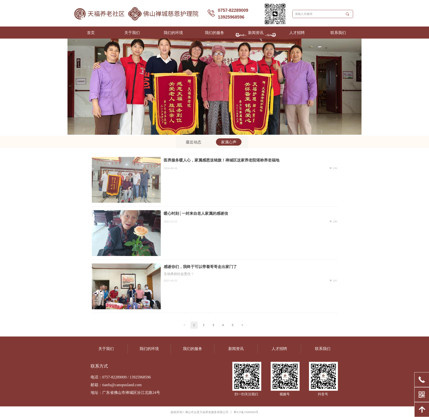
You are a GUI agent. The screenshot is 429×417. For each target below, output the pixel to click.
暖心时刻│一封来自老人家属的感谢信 (196, 213)
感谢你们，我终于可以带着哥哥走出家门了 (200, 267)
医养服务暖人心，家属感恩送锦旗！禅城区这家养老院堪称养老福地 (221, 160)
